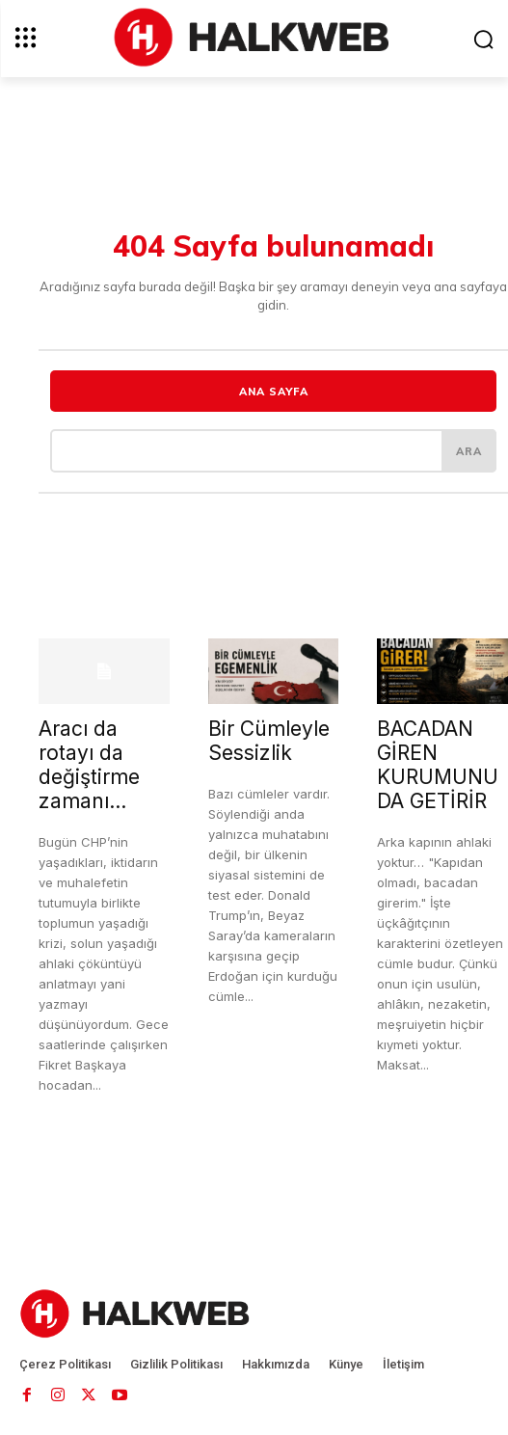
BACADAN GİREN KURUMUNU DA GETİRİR (437, 765)
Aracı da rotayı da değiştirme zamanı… (89, 765)
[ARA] (468, 450)
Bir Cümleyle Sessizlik (269, 741)
